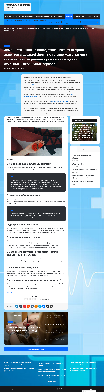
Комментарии (94, 149)
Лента (30, 20)
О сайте (36, 20)
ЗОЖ (52, 16)
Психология (60, 16)
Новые (73, 149)
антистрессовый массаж (59, 101)
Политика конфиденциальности (91, 389)
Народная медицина (42, 16)
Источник (9, 292)
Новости (7, 16)
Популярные (82, 149)
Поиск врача (9, 20)
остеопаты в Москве (30, 85)
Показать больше (19, 376)
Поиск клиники (18, 20)
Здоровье (15, 16)
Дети (89, 16)
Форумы (25, 20)
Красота (68, 16)
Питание (76, 16)
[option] (36, 328)
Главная (6, 28)
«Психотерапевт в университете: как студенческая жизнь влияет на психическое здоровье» (84, 156)
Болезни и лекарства (27, 16)
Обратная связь (43, 20)
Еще (95, 16)
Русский (85, 391)
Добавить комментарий (36, 349)
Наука (83, 16)
